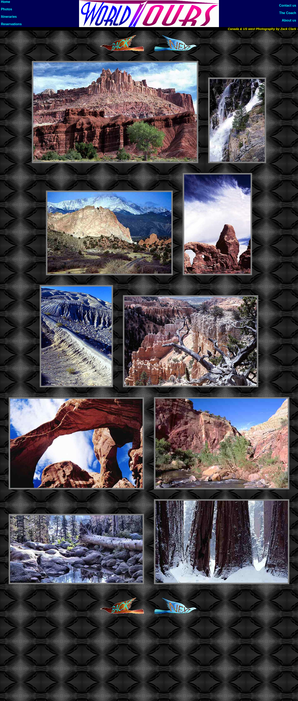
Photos (6, 9)
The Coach (288, 13)
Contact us (288, 5)
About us (290, 20)
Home (5, 2)
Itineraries (8, 16)
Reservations (11, 24)
